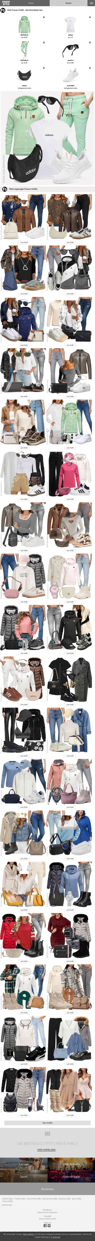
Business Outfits (65, 1199)
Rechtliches (47, 1210)
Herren (31, 3)
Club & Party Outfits (34, 1199)
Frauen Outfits (7, 1201)
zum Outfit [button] (24, 242)
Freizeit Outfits (19, 1199)
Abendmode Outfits (49, 1199)
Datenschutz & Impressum (47, 1212)
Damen (68, 3)
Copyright (47, 1216)
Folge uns (47, 1223)
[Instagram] (45, 1227)
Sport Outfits (76, 1199)
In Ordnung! (55, 1237)
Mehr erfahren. (29, 1234)
